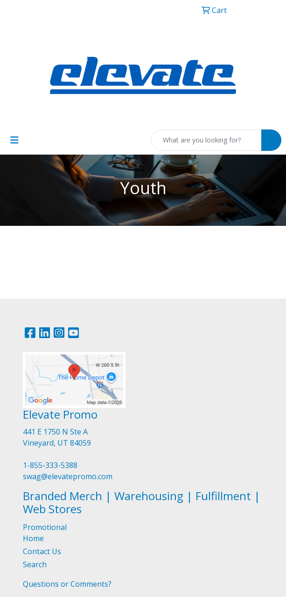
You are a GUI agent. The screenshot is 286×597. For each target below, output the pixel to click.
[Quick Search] (206, 140)
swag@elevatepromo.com (67, 476)
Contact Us (42, 551)
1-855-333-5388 (50, 465)
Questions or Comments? (67, 584)
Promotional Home (45, 532)
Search (35, 564)
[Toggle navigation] (14, 140)
